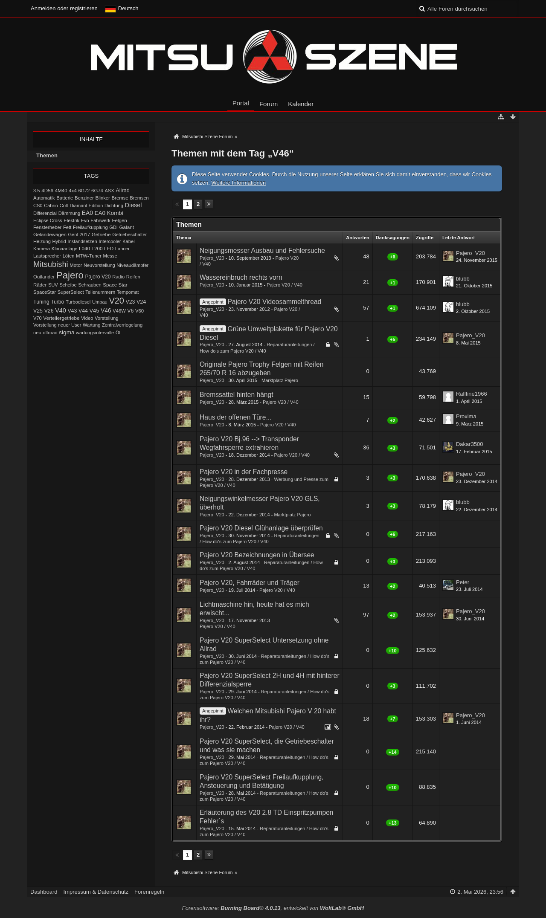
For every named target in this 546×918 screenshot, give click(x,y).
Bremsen (139, 197)
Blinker (102, 197)
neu (37, 332)
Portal (240, 103)
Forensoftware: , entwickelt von (273, 908)
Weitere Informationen (239, 183)
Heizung (42, 241)
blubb (463, 278)
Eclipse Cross (47, 220)
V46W (119, 310)
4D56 (47, 190)
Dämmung (69, 213)
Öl (118, 332)
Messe (110, 255)
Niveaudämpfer (132, 265)
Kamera (41, 248)
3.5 (36, 190)
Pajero (70, 275)
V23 (130, 302)
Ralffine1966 (471, 394)
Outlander (44, 276)
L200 (96, 248)
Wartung (91, 324)
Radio (118, 276)
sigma (66, 332)
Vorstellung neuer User (57, 324)
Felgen (119, 220)
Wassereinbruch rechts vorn (241, 277)
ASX (109, 190)
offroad (50, 332)
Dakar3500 (469, 444)
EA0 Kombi (109, 213)
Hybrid (59, 241)
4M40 (61, 190)
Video (87, 318)
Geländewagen (50, 234)
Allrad (123, 190)
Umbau (99, 301)
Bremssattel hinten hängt (236, 394)
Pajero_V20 (212, 258)
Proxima (466, 416)
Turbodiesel (78, 301)
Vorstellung (107, 318)
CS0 (38, 205)
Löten (69, 255)
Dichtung (114, 205)
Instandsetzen (82, 241)
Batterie (64, 197)
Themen (47, 155)
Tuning (41, 302)
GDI (113, 227)
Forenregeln (149, 892)
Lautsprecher (47, 255)
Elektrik (71, 220)
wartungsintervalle (95, 332)
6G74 (97, 190)
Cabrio (51, 205)
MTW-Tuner (89, 255)
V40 (60, 310)
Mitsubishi (50, 264)
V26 (49, 311)
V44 (83, 311)
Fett (67, 227)
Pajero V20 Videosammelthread (274, 301)
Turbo (57, 302)
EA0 (87, 212)
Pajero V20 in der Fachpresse (244, 471)
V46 (106, 310)
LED (108, 248)
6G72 (84, 190)
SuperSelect (71, 292)
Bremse (119, 197)
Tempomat (128, 292)
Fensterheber (47, 227)
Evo (85, 220)
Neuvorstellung (99, 265)
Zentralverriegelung (122, 324)
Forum (268, 103)
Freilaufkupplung (90, 227)
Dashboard (44, 892)
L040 (84, 248)
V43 (72, 311)
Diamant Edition (86, 205)
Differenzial (45, 213)
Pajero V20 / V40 (284, 284)
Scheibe (67, 284)
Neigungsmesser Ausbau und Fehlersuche (262, 250)
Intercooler (110, 241)
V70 (37, 318)
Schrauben (89, 284)
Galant (126, 227)
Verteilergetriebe (61, 318)
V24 (141, 302)
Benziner (84, 197)
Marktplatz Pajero (279, 380)
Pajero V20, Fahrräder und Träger (249, 582)
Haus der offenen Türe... (235, 417)
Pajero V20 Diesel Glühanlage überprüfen (261, 528)
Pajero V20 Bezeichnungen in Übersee (257, 555)
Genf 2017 (79, 234)
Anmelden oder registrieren (64, 8)
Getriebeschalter (129, 234)
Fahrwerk (100, 220)
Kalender (301, 103)
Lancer (122, 248)
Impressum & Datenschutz (96, 892)
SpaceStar (44, 292)
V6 (130, 311)
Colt (64, 205)
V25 (38, 311)
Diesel (133, 205)
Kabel (128, 241)
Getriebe (101, 234)
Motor (76, 265)
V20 (116, 300)
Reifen (133, 276)
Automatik (44, 197)
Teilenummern (100, 292)
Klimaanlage (65, 248)
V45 (94, 310)
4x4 (73, 190)
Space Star (115, 284)
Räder (39, 284)
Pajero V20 (98, 277)
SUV (53, 284)
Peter (462, 582)
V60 (139, 310)
